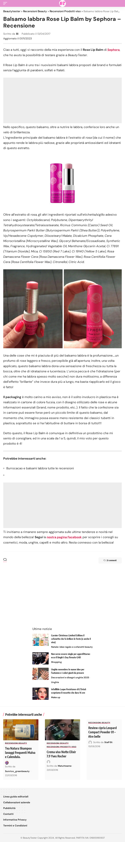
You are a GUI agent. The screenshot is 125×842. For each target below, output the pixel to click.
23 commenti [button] (108, 560)
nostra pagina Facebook (65, 537)
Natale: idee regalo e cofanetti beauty (72, 646)
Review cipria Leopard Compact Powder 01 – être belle (103, 731)
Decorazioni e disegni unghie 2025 (70, 677)
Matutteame (64, 765)
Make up (55, 697)
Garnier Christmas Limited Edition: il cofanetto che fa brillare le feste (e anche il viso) (71, 638)
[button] (6, 3)
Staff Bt (108, 741)
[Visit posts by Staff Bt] (90, 742)
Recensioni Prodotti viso (61, 746)
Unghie (55, 681)
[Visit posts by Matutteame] (48, 761)
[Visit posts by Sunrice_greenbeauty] (7, 762)
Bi (17, 33)
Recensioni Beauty (16, 743)
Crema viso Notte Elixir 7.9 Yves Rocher (62, 753)
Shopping (56, 661)
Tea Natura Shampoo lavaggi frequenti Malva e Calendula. (19, 752)
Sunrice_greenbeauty (17, 770)
